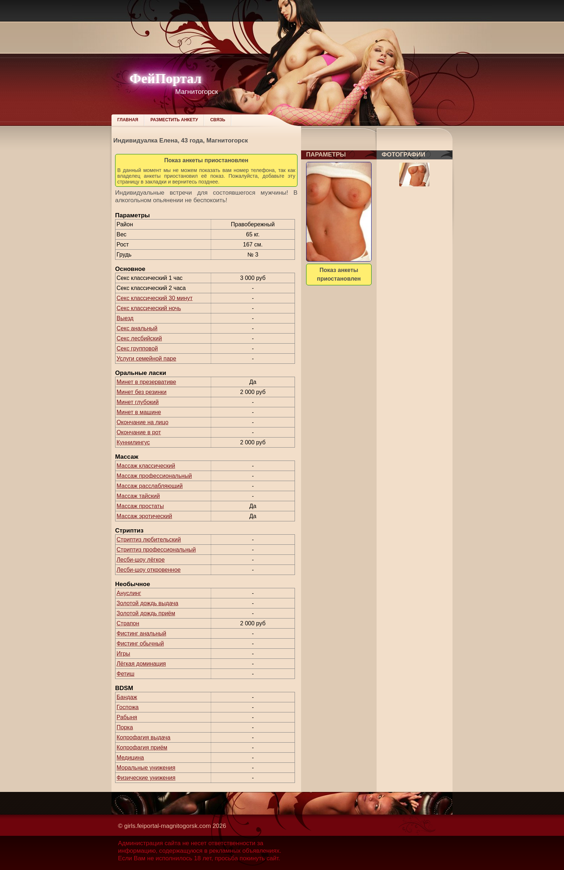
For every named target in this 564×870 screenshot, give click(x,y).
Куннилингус (133, 442)
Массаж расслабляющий (150, 486)
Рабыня (127, 717)
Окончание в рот (139, 432)
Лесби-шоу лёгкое (141, 560)
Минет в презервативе (146, 382)
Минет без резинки (142, 392)
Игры (123, 654)
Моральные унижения (146, 768)
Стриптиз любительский (149, 539)
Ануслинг (129, 593)
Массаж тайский (138, 496)
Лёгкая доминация (141, 664)
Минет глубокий (138, 402)
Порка (125, 727)
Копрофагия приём (142, 747)
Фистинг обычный (140, 643)
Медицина (130, 758)
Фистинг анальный (141, 633)
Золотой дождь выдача (147, 603)
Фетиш (126, 674)
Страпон (128, 623)
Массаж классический (146, 466)
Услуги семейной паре (146, 358)
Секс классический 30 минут (154, 298)
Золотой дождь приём (146, 613)
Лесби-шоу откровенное (149, 570)
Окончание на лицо (142, 422)
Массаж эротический (144, 516)
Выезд (125, 318)
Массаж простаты (140, 506)
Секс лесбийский (139, 338)
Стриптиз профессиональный (156, 550)
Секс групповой (137, 348)
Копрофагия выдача (143, 737)
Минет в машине (139, 412)
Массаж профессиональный (154, 476)
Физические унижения (146, 778)
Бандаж (127, 697)
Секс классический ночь (149, 308)
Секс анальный (137, 328)
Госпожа (127, 707)
